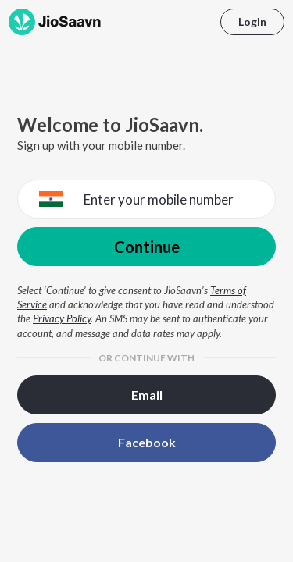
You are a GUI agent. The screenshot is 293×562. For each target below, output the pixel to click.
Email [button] (147, 394)
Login (252, 21)
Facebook (147, 442)
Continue (147, 246)
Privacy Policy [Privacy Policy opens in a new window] (62, 318)
